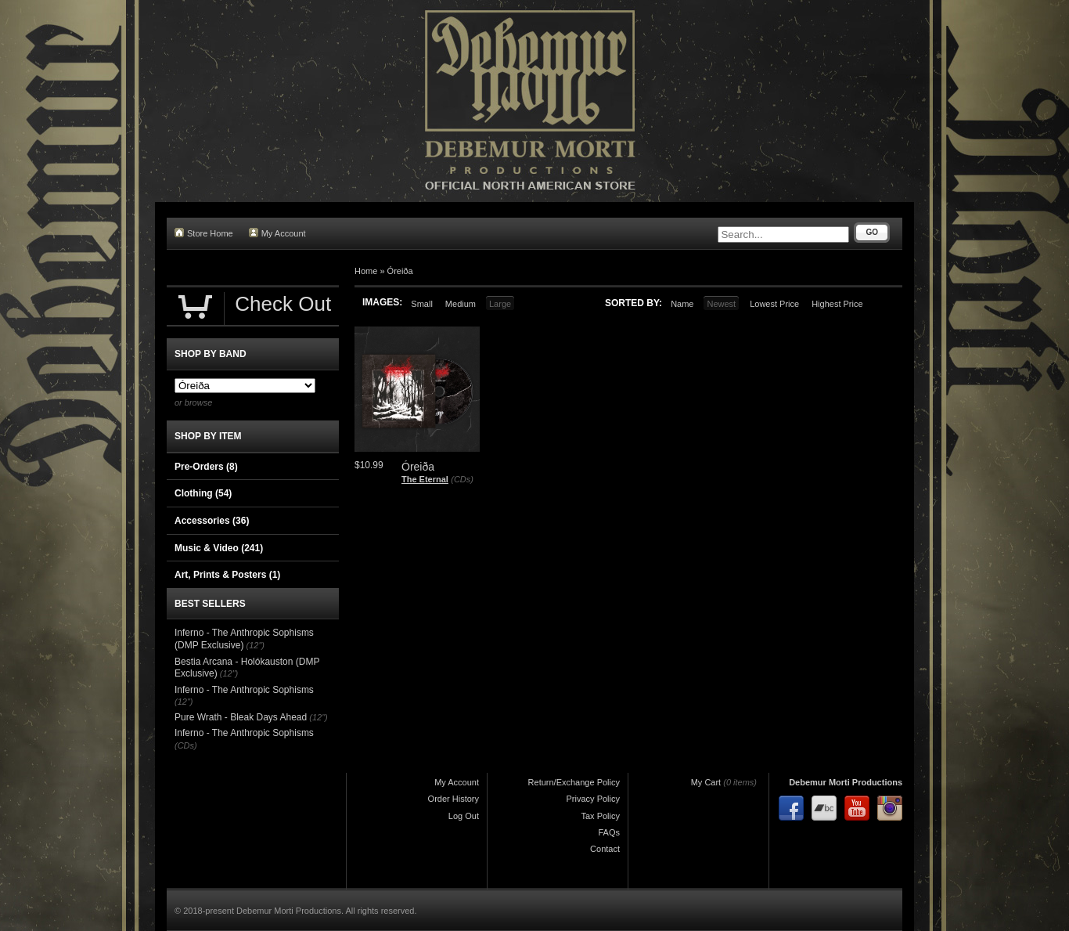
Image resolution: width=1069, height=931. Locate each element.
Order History (453, 798)
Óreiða (400, 271)
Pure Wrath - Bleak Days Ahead (241, 717)
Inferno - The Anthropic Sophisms (244, 689)
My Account (277, 233)
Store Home (204, 233)
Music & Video (219, 548)
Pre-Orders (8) (206, 466)
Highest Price (837, 304)
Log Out (463, 816)
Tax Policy (600, 816)
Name (682, 304)
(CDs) (462, 479)
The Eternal (424, 479)
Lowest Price (774, 304)
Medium (460, 304)
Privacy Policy (593, 798)
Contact (605, 848)
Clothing (203, 493)
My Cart (706, 782)
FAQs (609, 832)
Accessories (212, 520)
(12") (256, 645)
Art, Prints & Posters (227, 574)
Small (422, 304)
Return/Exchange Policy (574, 782)
